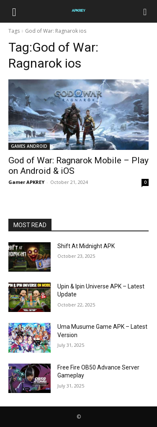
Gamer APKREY (26, 182)
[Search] (145, 11)
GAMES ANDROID (29, 146)
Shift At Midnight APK (86, 246)
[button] (14, 11)
